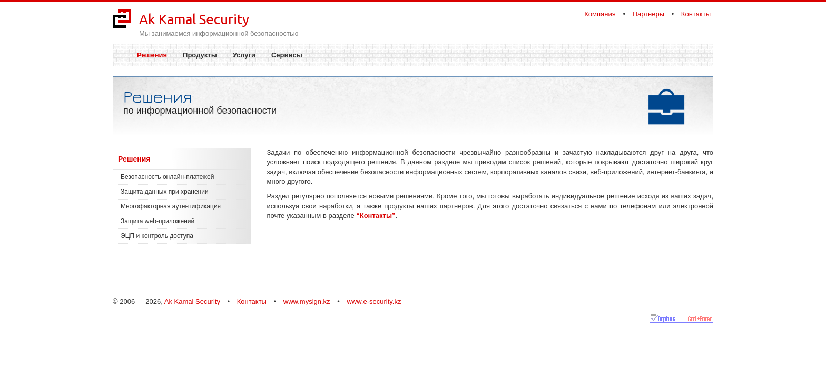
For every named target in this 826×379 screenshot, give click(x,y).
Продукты (200, 55)
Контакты (696, 14)
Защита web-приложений (157, 221)
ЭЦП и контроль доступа (157, 236)
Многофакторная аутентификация (171, 206)
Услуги (244, 55)
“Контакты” (375, 216)
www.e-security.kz (374, 301)
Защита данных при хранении (165, 191)
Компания (600, 14)
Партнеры (648, 14)
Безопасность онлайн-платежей (167, 177)
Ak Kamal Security (194, 19)
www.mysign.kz (306, 301)
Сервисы (286, 55)
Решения (152, 55)
